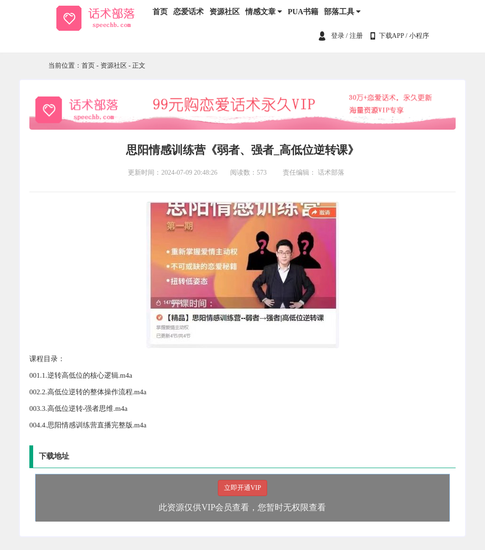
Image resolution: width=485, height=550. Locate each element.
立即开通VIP (242, 487)
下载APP (391, 35)
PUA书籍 (302, 12)
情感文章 (263, 12)
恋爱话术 (188, 12)
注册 (356, 35)
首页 (160, 12)
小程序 (419, 35)
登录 (337, 35)
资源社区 (224, 12)
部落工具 (342, 12)
